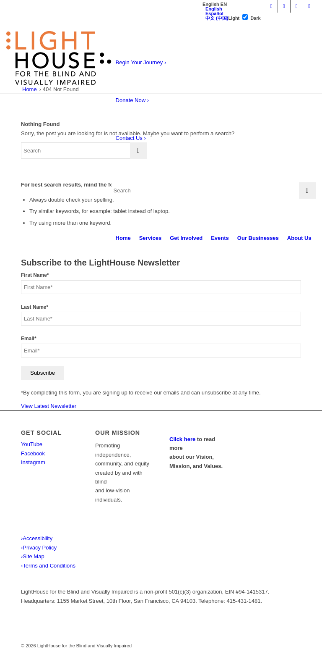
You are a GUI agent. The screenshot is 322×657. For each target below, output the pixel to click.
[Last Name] (161, 319)
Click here (182, 439)
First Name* (35, 275)
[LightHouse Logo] (58, 58)
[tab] (215, 4)
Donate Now (132, 100)
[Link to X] (309, 6)
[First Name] (161, 287)
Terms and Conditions (48, 565)
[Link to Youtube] (271, 6)
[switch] (245, 17)
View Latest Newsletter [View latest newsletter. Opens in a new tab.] (48, 406)
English (213, 8)
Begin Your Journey (141, 62)
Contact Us (131, 138)
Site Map (32, 556)
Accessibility (36, 538)
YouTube (31, 444)
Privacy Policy (39, 547)
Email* (28, 339)
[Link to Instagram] (297, 6)
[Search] (214, 190)
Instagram (33, 462)
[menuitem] (123, 238)
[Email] (161, 350)
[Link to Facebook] (284, 6)
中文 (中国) (216, 18)
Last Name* (34, 307)
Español (214, 13)
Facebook (33, 453)
